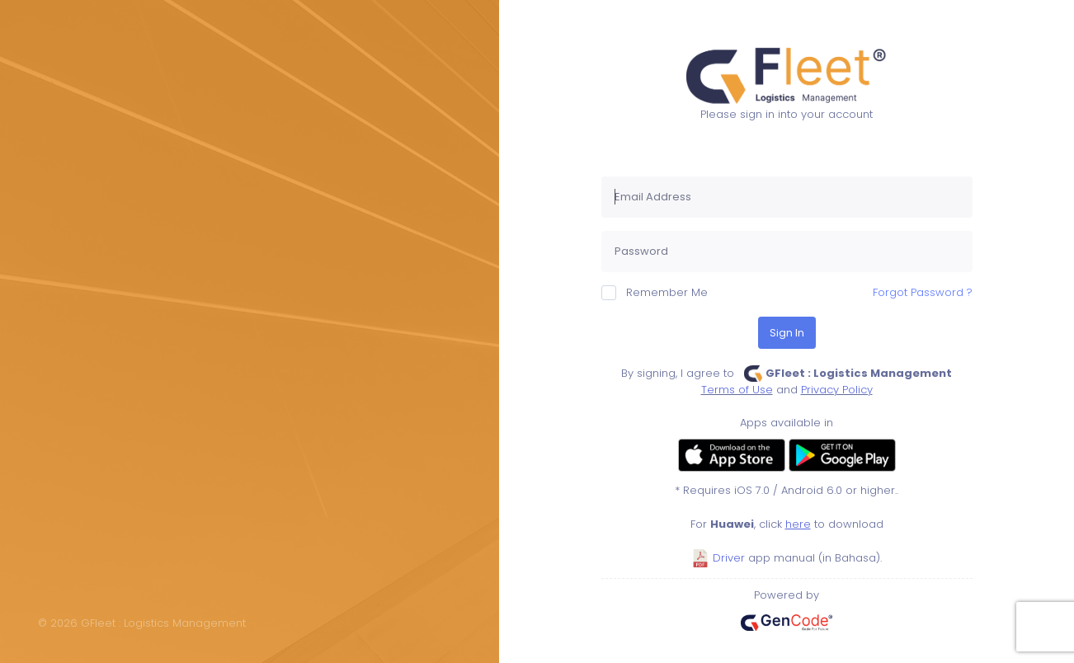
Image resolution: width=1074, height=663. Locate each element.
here (798, 524)
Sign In (787, 333)
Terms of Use (737, 389)
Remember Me (654, 292)
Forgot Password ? (923, 292)
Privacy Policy (837, 389)
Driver (718, 558)
